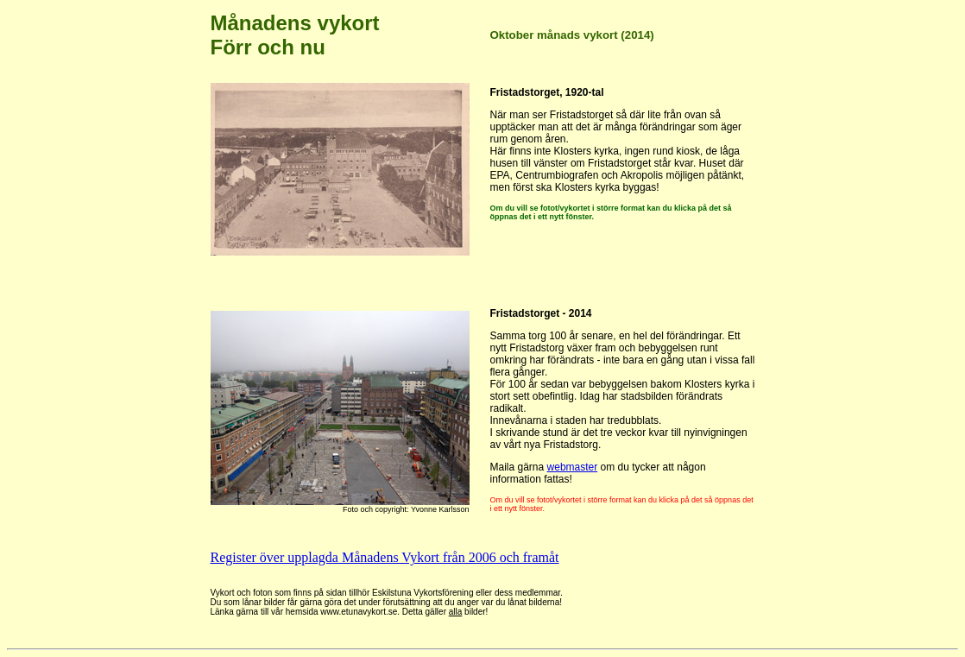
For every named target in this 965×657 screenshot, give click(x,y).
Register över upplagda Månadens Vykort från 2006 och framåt (385, 557)
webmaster (572, 467)
